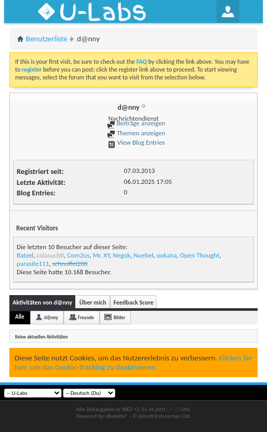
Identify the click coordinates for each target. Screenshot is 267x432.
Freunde (86, 317)
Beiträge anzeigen (136, 123)
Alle (20, 316)
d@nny (51, 317)
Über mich (92, 302)
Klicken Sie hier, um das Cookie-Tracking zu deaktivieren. (133, 362)
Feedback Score (133, 302)
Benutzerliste (47, 38)
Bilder (119, 317)
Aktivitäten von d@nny (42, 302)
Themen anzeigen (136, 133)
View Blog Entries (136, 142)
